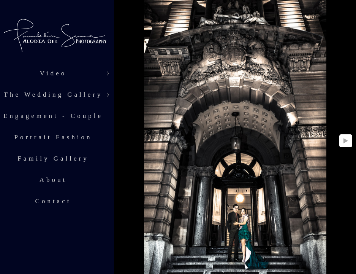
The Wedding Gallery (53, 94)
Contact (53, 201)
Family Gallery (53, 158)
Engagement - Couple (53, 115)
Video (53, 73)
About (53, 179)
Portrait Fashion (53, 137)
